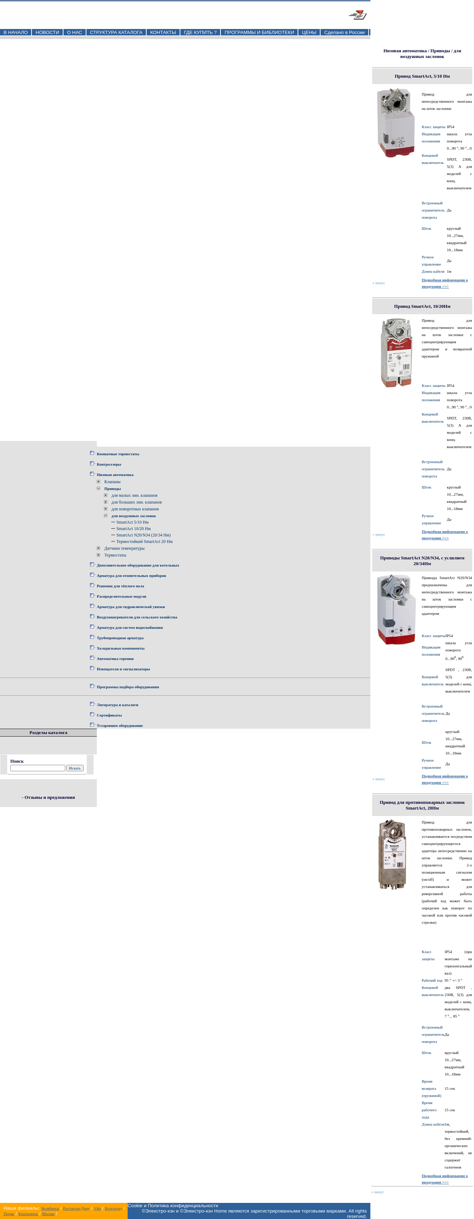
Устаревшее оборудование (120, 725)
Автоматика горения (115, 658)
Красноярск (28, 1213)
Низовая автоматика (115, 474)
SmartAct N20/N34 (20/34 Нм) (144, 535)
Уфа (97, 1208)
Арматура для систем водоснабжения (130, 627)
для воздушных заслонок (134, 516)
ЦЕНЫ (309, 32)
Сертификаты (109, 715)
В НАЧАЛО (16, 32)
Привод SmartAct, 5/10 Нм (422, 76)
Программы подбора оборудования (128, 687)
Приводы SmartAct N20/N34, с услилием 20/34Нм (422, 560)
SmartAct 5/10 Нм (133, 522)
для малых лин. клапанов (134, 495)
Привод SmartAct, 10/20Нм (422, 306)
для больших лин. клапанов (137, 502)
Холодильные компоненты (120, 648)
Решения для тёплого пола (120, 586)
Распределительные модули (121, 596)
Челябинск (50, 1208)
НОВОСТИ (47, 32)
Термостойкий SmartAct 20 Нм (145, 541)
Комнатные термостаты (118, 454)
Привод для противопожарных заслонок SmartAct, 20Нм (422, 805)
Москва (48, 1213)
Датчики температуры (124, 548)
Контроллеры (109, 464)
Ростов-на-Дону (76, 1208)
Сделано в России (344, 32)
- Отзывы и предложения (48, 797)
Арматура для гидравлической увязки (131, 606)
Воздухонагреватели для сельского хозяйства (137, 617)
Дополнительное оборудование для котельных (138, 565)
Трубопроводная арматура (120, 638)
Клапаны (112, 481)
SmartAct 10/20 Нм (134, 528)
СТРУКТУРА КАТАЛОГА (116, 32)
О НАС (74, 32)
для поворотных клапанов (135, 508)
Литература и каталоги (117, 705)
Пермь (9, 1213)
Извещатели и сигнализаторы (123, 669)
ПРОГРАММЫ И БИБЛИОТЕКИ (259, 32)
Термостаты (115, 555)
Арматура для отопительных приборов (131, 575)
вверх (379, 283)
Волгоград (113, 1208)
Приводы (112, 488)
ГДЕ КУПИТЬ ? (200, 32)
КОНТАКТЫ (163, 32)
